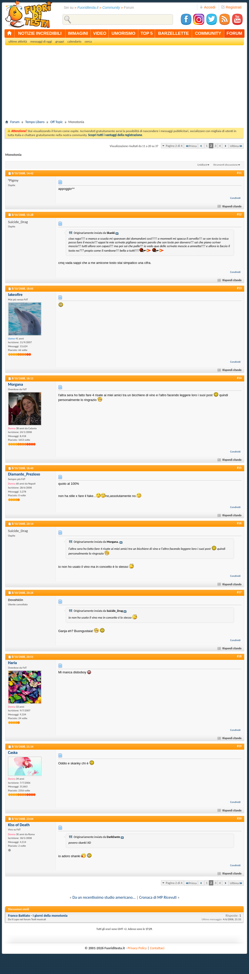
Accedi (207, 7)
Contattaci (157, 948)
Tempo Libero (34, 122)
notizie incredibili (40, 33)
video (99, 33)
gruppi (60, 41)
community (208, 33)
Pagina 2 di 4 (174, 146)
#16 (239, 523)
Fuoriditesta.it (88, 8)
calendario (74, 41)
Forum (15, 122)
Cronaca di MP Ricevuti (157, 897)
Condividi (235, 198)
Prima (191, 146)
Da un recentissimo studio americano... (104, 897)
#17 (239, 592)
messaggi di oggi (41, 41)
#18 (239, 656)
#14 (239, 378)
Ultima (236, 146)
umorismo (123, 33)
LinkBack (202, 164)
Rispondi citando (230, 206)
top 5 (146, 33)
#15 (239, 467)
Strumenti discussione (225, 164)
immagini (78, 33)
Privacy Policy (137, 948)
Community (111, 8)
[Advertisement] (124, 84)
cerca (88, 41)
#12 (239, 214)
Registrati (232, 7)
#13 (239, 288)
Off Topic (56, 122)
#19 (239, 746)
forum (234, 33)
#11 (239, 173)
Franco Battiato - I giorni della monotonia (38, 915)
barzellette (173, 33)
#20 (239, 818)
